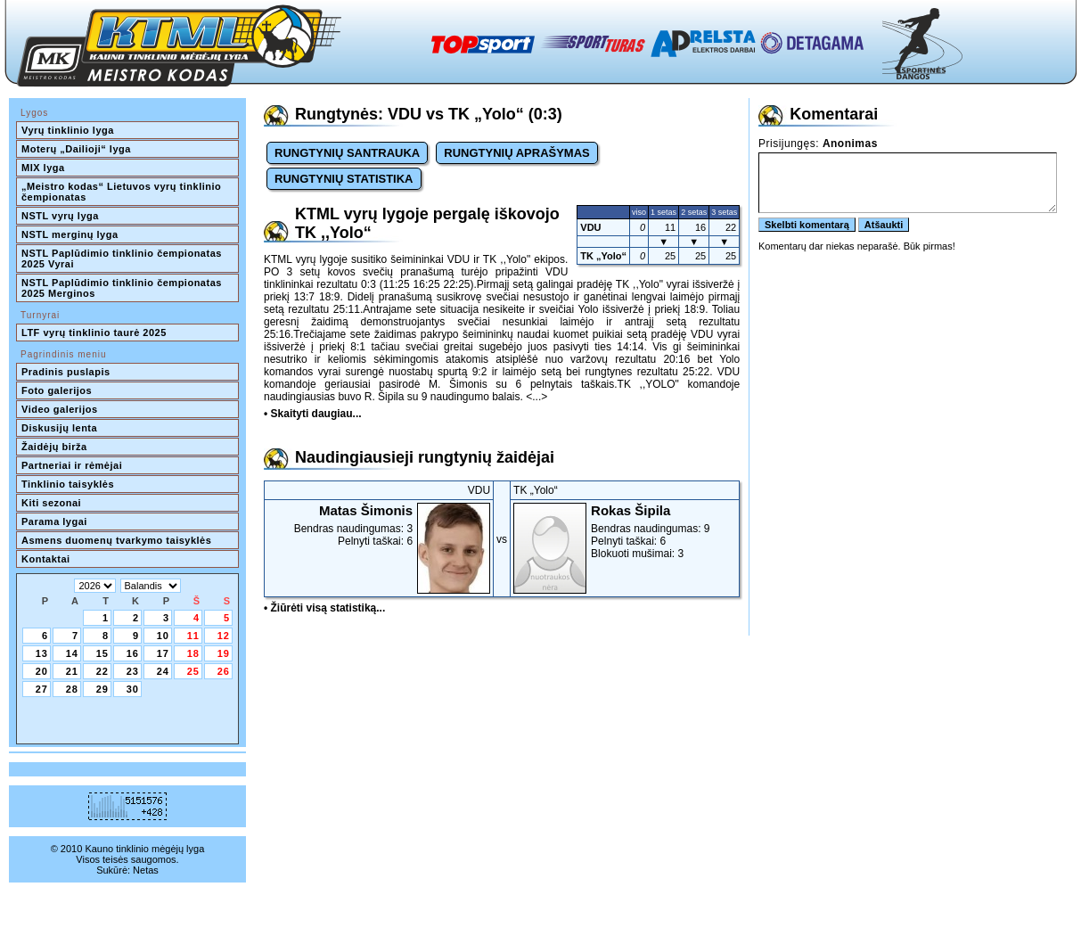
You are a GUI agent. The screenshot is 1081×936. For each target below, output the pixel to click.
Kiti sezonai (51, 502)
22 (102, 671)
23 (133, 671)
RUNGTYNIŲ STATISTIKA (344, 178)
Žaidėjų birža (54, 446)
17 (163, 653)
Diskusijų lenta (59, 428)
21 (72, 671)
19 (223, 653)
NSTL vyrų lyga (60, 215)
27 (42, 689)
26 (223, 671)
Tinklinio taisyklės (67, 484)
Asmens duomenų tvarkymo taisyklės (116, 540)
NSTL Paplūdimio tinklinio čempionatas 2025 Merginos (123, 288)
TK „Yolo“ (603, 255)
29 (102, 689)
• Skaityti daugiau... (313, 413)
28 (72, 689)
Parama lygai (54, 521)
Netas (146, 870)
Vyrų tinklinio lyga (67, 130)
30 (133, 689)
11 (193, 635)
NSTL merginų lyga (70, 234)
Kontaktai (45, 559)
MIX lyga (43, 167)
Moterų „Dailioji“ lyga (76, 149)
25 (193, 671)
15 (102, 653)
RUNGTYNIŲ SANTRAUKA (347, 153)
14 (72, 653)
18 (193, 653)
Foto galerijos (56, 390)
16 (133, 653)
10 (163, 635)
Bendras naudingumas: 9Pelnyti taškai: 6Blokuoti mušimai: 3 (624, 531)
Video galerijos (59, 409)
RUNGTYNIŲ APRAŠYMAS (516, 153)
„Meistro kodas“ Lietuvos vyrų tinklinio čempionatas (123, 191)
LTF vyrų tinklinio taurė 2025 (94, 332)
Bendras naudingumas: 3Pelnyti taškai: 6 (378, 525)
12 (223, 635)
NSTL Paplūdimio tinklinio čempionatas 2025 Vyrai (123, 258)
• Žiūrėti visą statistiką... (324, 608)
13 (42, 653)
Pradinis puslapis (66, 371)
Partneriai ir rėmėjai (71, 465)
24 (163, 671)
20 (42, 671)
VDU (590, 227)
